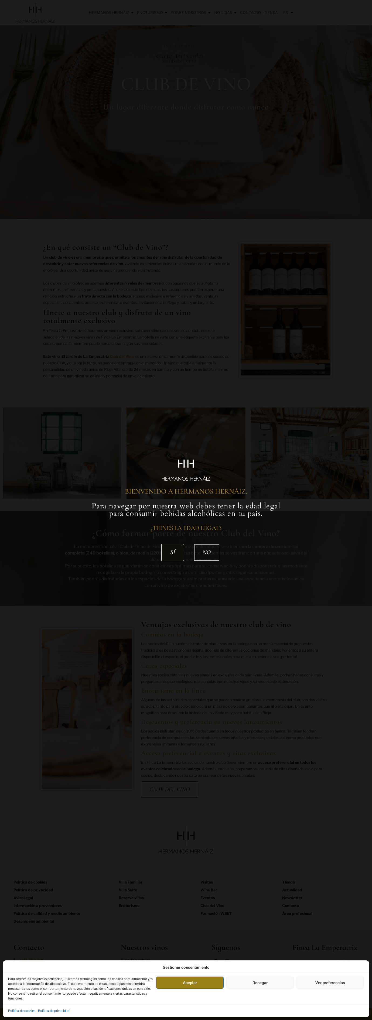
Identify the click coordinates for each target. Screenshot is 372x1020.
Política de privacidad (54, 1011)
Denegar (260, 982)
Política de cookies (21, 1011)
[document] (186, 510)
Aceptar (190, 982)
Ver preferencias (330, 982)
